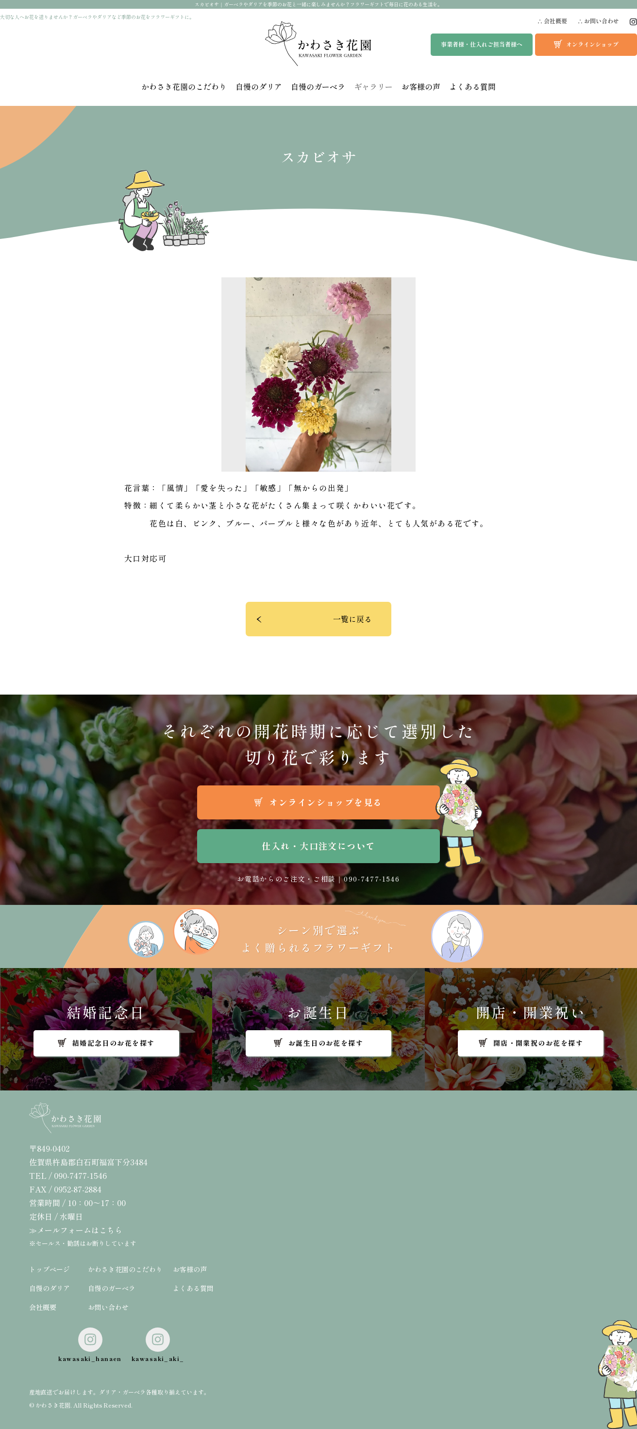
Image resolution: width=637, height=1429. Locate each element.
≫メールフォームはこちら (75, 1230)
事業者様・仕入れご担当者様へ (481, 44)
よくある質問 (472, 86)
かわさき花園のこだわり (184, 86)
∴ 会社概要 (552, 21)
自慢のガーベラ (318, 86)
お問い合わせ (108, 1307)
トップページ (49, 1269)
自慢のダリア (258, 86)
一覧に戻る (352, 619)
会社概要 (42, 1307)
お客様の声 (421, 86)
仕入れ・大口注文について (318, 845)
